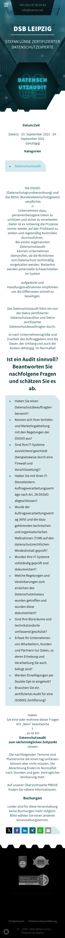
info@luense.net (32, 10)
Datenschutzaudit (28, 166)
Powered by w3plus (32, 933)
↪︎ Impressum (16, 921)
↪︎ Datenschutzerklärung (42, 921)
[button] (17, 830)
